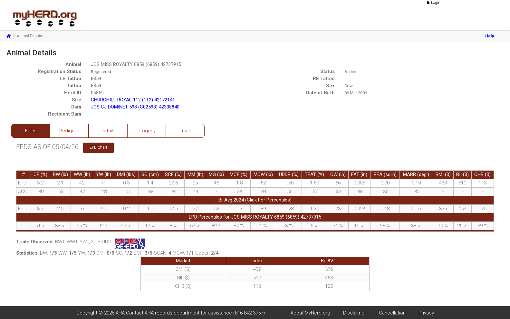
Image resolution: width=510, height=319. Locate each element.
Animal (73, 64)
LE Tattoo (70, 78)
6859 (96, 78)
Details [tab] (108, 131)
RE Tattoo (324, 78)
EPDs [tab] (30, 131)
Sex (330, 86)
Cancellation (392, 313)
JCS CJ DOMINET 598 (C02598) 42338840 (135, 107)
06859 (97, 93)
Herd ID (72, 93)
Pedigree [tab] (69, 131)
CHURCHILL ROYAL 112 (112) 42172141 (133, 100)
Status (327, 71)
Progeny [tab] (147, 131)
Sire (76, 100)
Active (350, 71)
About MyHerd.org (310, 313)
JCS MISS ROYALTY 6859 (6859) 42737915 (136, 64)
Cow (348, 85)
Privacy (426, 313)
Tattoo (74, 86)
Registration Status (59, 71)
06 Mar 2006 (355, 92)
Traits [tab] (185, 131)
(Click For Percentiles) (268, 200)
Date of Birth (320, 93)
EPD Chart (98, 147)
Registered (101, 71)
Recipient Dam (64, 114)
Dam (76, 107)
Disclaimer (354, 313)
